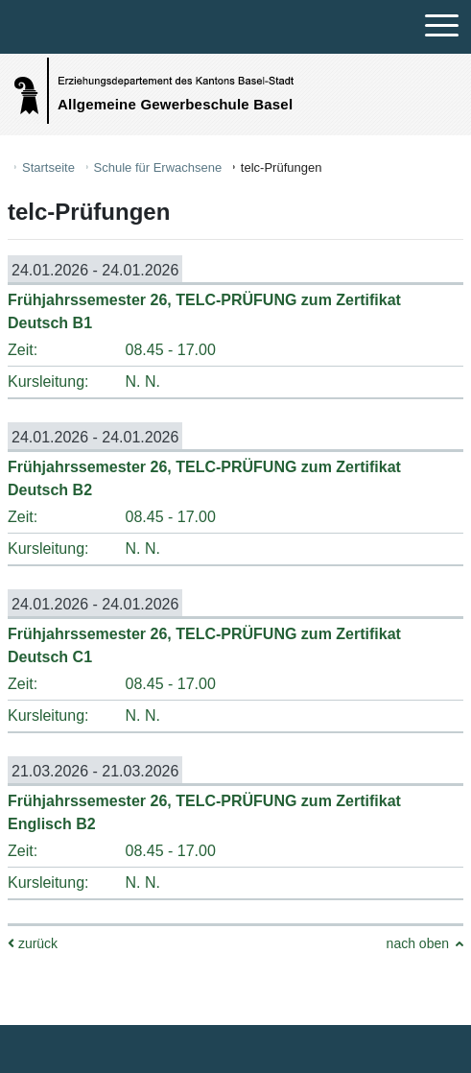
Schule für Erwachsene (158, 167)
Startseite (48, 167)
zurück (33, 943)
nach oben (418, 943)
